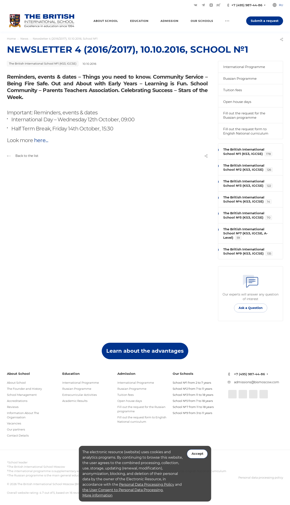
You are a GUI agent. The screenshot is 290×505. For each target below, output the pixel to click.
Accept (197, 454)
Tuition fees (232, 90)
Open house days (237, 102)
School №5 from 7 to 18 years (193, 401)
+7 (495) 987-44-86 (246, 5)
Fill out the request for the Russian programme (244, 115)
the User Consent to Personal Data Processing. (122, 490)
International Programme (244, 67)
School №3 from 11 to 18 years (193, 394)
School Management (22, 394)
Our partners (16, 429)
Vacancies (14, 423)
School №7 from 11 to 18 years (193, 407)
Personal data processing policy (260, 477)
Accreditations (17, 401)
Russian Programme (240, 78)
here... (41, 140)
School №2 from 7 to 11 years (192, 388)
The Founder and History (24, 388)
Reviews (12, 407)
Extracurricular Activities (79, 394)
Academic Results (74, 401)
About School (16, 382)
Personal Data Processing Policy (146, 484)
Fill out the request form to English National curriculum (245, 131)
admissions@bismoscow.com (256, 382)
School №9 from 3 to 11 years (192, 413)
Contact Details (18, 435)
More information (97, 495)
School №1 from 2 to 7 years (192, 382)
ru (281, 5)
